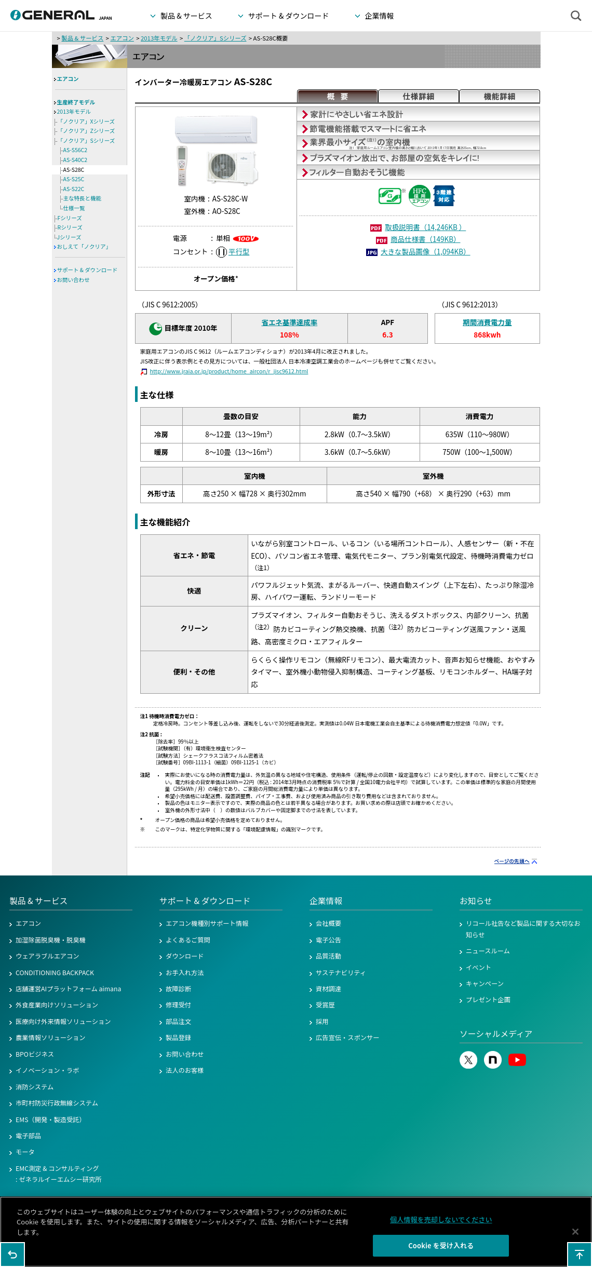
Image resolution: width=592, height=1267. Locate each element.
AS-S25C (74, 179)
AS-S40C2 (75, 160)
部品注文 (178, 1021)
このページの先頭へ (579, 1254)
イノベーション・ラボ (47, 1070)
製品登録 (178, 1037)
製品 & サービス (82, 38)
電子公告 (328, 940)
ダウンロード (185, 956)
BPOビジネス (35, 1054)
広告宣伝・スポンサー (348, 1037)
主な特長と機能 (82, 198)
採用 (322, 1021)
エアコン (121, 38)
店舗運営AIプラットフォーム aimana (68, 988)
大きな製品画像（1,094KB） (425, 251)
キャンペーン (485, 983)
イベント (478, 967)
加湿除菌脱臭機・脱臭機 (51, 940)
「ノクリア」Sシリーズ (215, 38)
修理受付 (178, 1004)
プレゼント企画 (488, 999)
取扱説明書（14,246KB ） (425, 227)
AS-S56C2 (75, 150)
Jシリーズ (69, 237)
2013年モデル (159, 38)
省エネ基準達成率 (289, 322)
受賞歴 (325, 1004)
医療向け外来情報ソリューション (63, 1021)
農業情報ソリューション (51, 1037)
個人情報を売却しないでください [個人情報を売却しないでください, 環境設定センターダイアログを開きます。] (441, 1224)
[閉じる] (575, 1236)
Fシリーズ (70, 218)
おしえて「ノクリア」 (84, 246)
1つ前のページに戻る (12, 1254)
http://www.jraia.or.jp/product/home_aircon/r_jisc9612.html (229, 371)
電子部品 (28, 1135)
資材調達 (328, 988)
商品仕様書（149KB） (425, 239)
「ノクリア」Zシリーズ (86, 130)
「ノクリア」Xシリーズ (86, 121)
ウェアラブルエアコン (47, 956)
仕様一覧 (74, 208)
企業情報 (326, 901)
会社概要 (328, 923)
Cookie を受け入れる (441, 1251)
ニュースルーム (488, 950)
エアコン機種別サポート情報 (207, 923)
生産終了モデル (76, 102)
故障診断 (178, 988)
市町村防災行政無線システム (57, 1103)
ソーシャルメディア (496, 1034)
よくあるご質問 (188, 940)
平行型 (238, 251)
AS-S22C (74, 189)
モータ (25, 1151)
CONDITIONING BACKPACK (55, 972)
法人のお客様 (185, 1070)
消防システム (34, 1086)
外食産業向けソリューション (57, 1004)
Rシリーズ (70, 227)
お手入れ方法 (185, 972)
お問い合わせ (73, 280)
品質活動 (328, 956)
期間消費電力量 (487, 322)
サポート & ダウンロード (87, 270)
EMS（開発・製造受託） (51, 1119)
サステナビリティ (341, 972)
